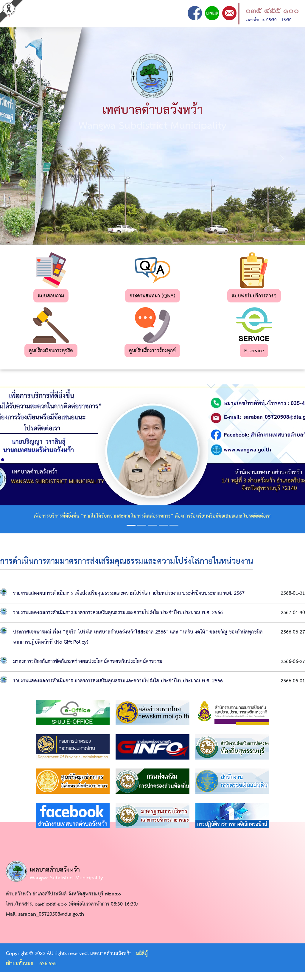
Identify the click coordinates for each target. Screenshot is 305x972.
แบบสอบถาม (51, 296)
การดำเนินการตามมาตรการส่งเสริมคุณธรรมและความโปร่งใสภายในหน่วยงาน (126, 561)
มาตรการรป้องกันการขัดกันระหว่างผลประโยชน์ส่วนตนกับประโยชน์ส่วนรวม (87, 662)
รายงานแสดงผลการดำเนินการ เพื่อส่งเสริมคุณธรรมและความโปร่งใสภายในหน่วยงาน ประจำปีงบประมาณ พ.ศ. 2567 (129, 593)
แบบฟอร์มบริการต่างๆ (254, 296)
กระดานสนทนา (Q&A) (152, 296)
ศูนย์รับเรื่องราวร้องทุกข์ (152, 351)
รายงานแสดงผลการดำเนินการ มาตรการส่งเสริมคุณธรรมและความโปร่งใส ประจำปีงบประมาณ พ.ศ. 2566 (118, 613)
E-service (254, 351)
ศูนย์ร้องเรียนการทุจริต (51, 351)
